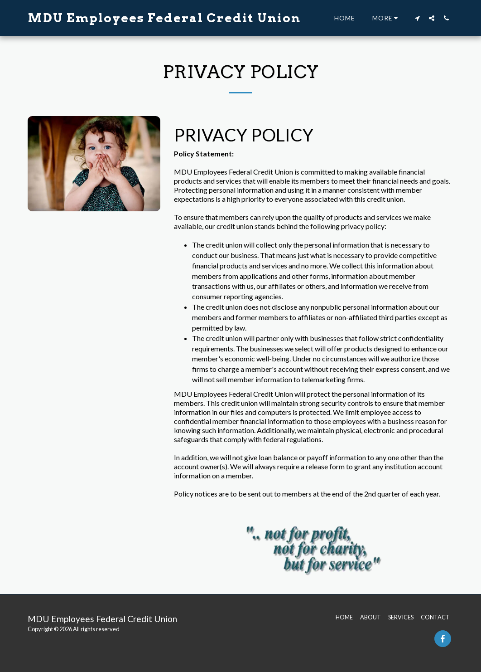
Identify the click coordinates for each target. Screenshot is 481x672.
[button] (417, 18)
